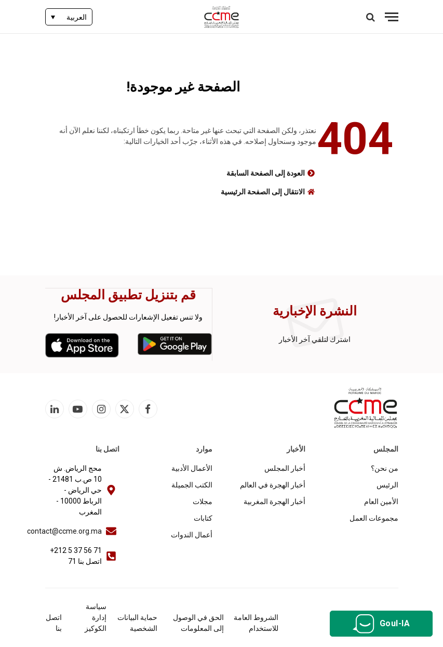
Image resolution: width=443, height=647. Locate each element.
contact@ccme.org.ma (64, 530)
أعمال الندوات (191, 534)
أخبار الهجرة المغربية (274, 501)
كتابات (203, 517)
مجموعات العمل (374, 517)
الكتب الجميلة (191, 484)
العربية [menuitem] (76, 17)
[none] (68, 16)
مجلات (202, 501)
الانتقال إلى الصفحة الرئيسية (263, 192)
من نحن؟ (384, 468)
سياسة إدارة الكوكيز (95, 617)
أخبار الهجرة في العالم (272, 484)
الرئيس (387, 484)
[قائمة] (391, 17)
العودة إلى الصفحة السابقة (265, 173)
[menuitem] (68, 16)
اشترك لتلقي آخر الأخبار (315, 339)
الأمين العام (381, 501)
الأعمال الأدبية (191, 468)
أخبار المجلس (284, 468)
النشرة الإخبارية (315, 311)
